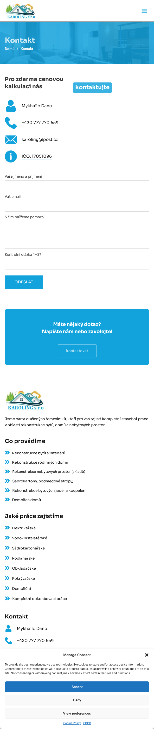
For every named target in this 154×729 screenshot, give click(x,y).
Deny (77, 700)
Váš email (77, 201)
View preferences (77, 713)
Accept (77, 687)
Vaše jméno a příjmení (77, 181)
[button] (146, 655)
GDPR (87, 723)
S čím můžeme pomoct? (77, 232)
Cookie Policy (72, 723)
